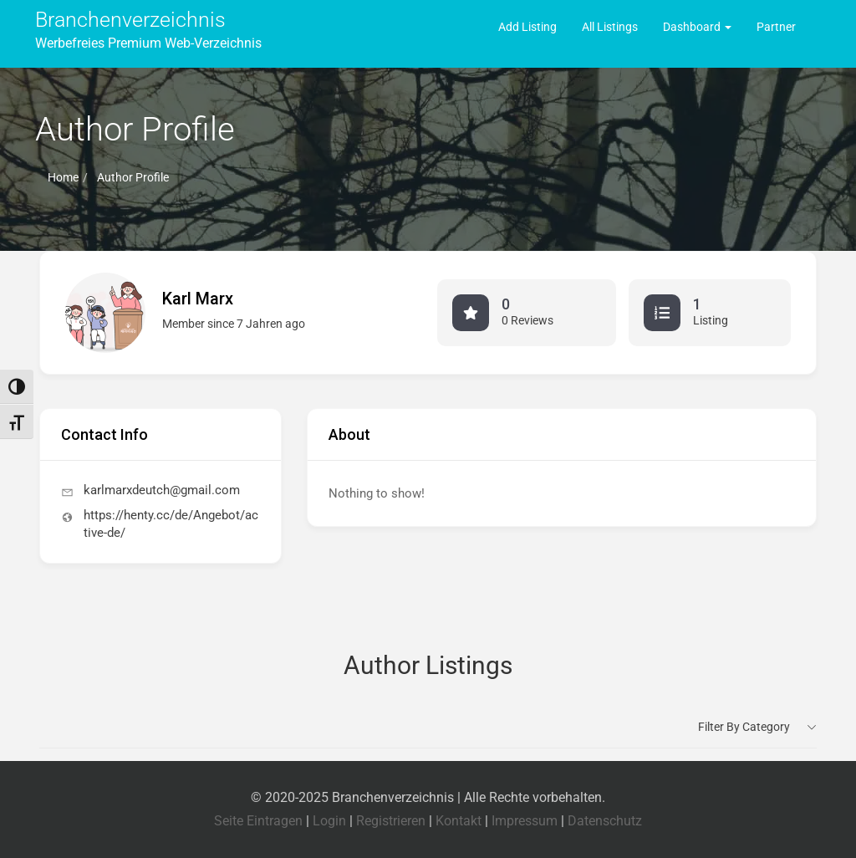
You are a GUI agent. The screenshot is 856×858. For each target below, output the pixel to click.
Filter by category (744, 726)
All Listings (610, 26)
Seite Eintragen (258, 821)
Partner (776, 26)
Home (63, 177)
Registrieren (390, 821)
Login (329, 821)
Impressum (525, 821)
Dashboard (697, 26)
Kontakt (459, 821)
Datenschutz (605, 821)
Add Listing (527, 26)
